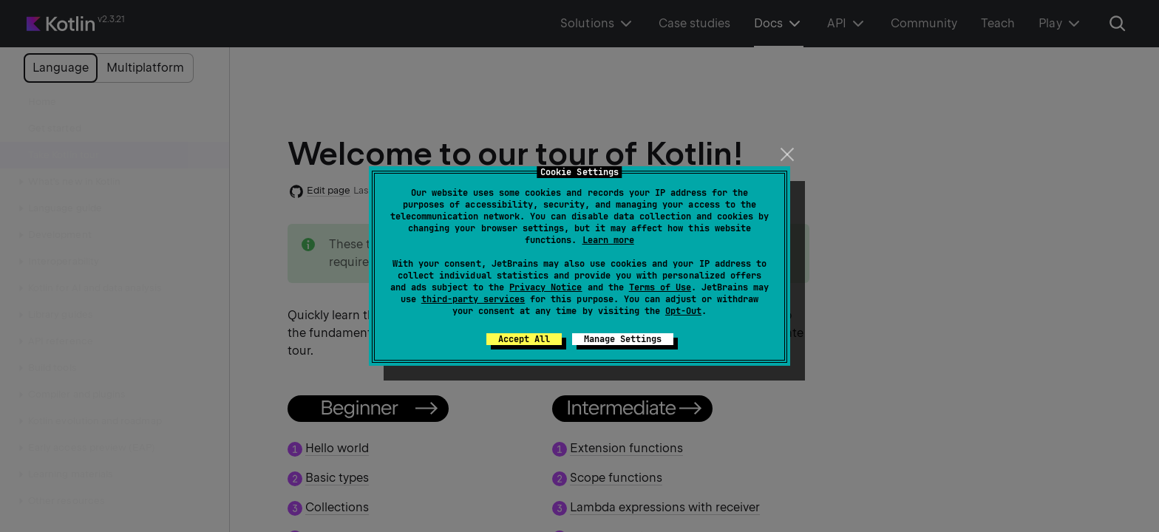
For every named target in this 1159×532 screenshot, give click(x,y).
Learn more (608, 240)
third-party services (473, 299)
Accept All (524, 339)
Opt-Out (683, 311)
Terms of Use (660, 287)
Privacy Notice (545, 287)
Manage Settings (623, 339)
